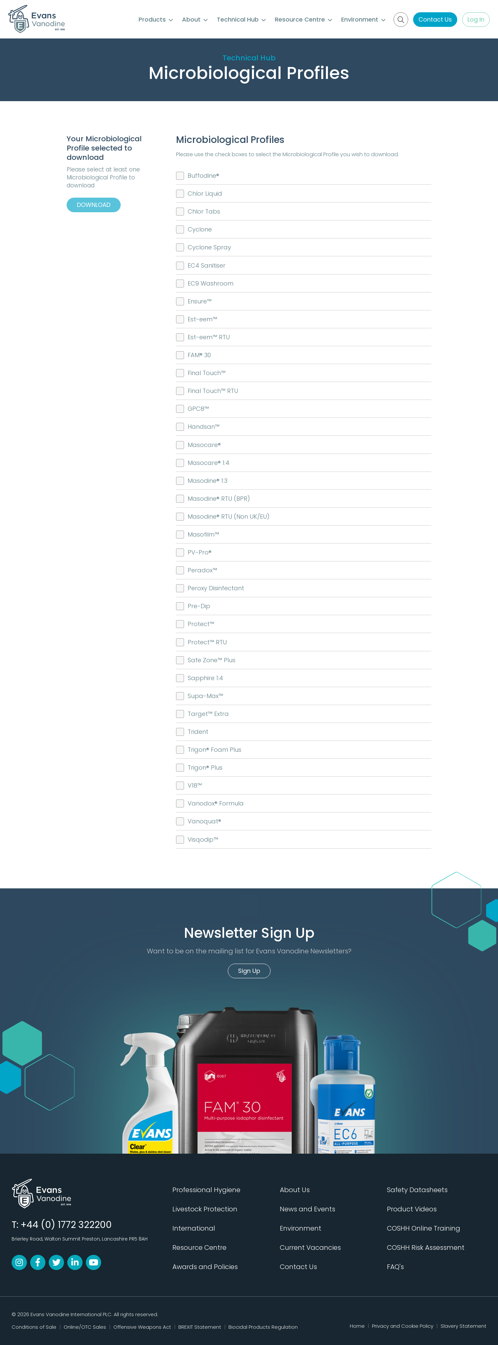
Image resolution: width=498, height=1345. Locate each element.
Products (156, 19)
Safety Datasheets (417, 1189)
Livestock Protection (204, 1209)
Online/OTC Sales (85, 1326)
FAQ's (395, 1266)
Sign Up (249, 971)
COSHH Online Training (423, 1228)
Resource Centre (303, 19)
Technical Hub (241, 19)
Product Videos (412, 1209)
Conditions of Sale (34, 1326)
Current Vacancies (310, 1247)
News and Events (307, 1209)
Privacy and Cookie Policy (402, 1325)
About (195, 19)
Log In (475, 19)
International (193, 1228)
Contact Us (435, 19)
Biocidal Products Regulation (263, 1326)
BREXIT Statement (199, 1326)
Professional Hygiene (206, 1189)
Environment (363, 19)
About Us (295, 1189)
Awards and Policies (205, 1266)
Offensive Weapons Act (142, 1326)
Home (357, 1325)
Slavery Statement (463, 1325)
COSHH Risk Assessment (426, 1247)
